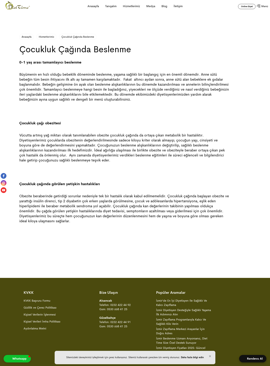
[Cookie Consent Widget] (135, 357)
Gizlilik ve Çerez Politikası (40, 307)
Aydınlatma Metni (35, 328)
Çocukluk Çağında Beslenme (77, 36)
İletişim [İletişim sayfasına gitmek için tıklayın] (178, 6)
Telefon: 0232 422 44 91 (115, 322)
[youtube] (3, 190)
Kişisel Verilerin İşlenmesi (40, 314)
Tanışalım (111, 6)
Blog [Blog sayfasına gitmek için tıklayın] (164, 6)
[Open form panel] (252, 358)
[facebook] (3, 176)
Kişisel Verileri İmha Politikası (42, 321)
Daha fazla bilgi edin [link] (192, 357)
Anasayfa (26, 36)
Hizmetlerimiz (131, 6)
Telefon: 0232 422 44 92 (115, 305)
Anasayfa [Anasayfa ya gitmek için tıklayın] (93, 6)
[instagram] (3, 183)
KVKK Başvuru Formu (37, 301)
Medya (150, 6)
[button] (210, 356)
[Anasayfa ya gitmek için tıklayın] (17, 6)
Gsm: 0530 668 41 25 (113, 309)
